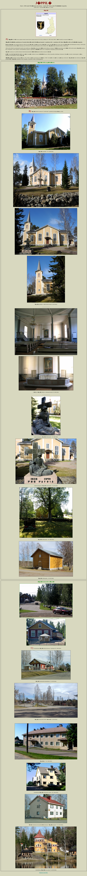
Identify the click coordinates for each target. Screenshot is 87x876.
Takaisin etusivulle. (43, 872)
